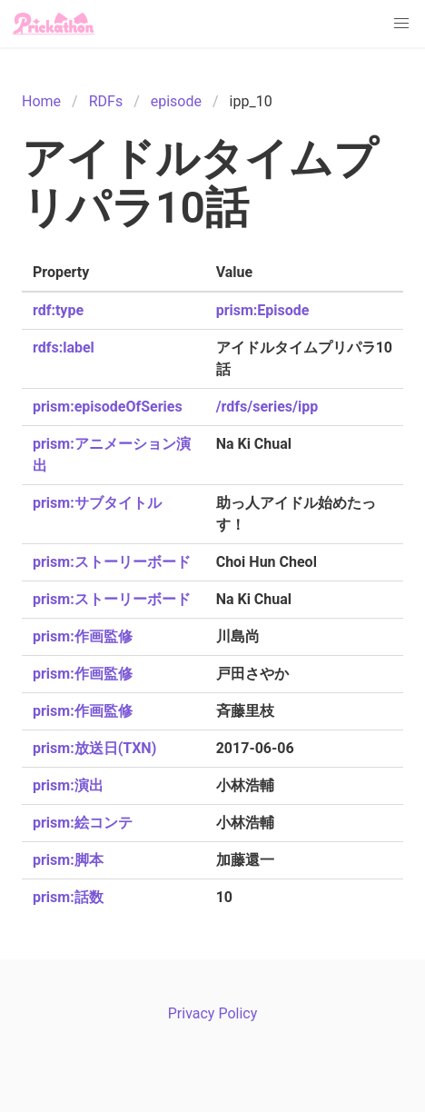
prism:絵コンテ (83, 822)
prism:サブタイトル (97, 502)
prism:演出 (68, 785)
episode (176, 101)
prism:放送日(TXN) (94, 748)
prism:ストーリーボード (112, 562)
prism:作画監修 (83, 636)
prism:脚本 (68, 860)
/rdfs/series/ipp (267, 406)
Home (41, 101)
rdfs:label (63, 347)
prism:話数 (68, 897)
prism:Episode (263, 310)
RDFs (106, 101)
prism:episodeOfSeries (108, 406)
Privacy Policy (213, 1013)
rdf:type (58, 310)
